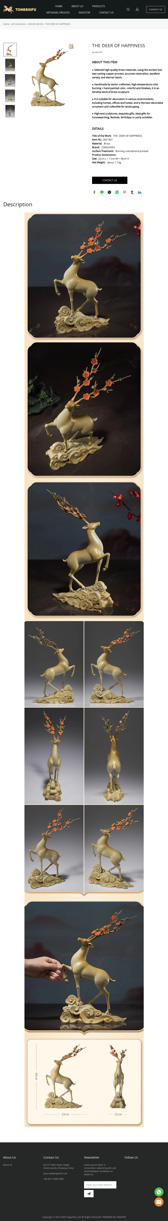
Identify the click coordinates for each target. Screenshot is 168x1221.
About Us (9, 1156)
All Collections (19, 22)
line (102, 191)
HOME (58, 6)
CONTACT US (106, 12)
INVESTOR (84, 12)
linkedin (139, 191)
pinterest (124, 191)
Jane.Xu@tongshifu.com (55, 1172)
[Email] (100, 1183)
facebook (94, 191)
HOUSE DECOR (35, 22)
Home (6, 22)
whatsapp (117, 191)
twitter (109, 191)
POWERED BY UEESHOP (114, 1215)
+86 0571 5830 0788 (53, 1177)
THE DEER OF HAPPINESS (57, 22)
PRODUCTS (98, 6)
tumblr (132, 191)
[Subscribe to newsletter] (89, 1192)
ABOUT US (77, 6)
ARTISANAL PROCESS (58, 12)
